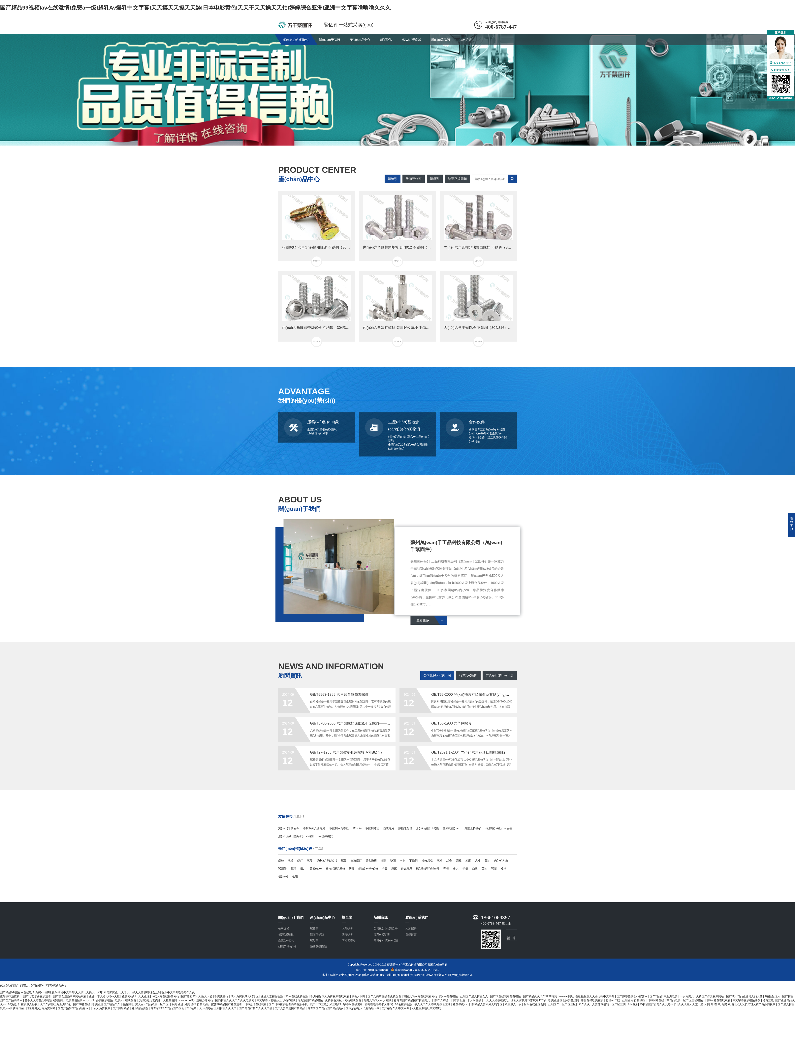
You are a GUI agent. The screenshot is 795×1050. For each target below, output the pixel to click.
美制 (487, 860)
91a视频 (633, 1004)
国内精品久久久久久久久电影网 (235, 1000)
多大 (456, 868)
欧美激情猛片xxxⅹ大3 (80, 1000)
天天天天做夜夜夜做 (496, 1000)
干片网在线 (474, 1000)
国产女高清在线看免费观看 (385, 996)
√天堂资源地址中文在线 (427, 1008)
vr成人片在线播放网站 (166, 996)
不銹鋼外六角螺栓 (314, 828)
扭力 (303, 868)
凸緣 (475, 868)
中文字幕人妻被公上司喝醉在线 (276, 1000)
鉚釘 (351, 868)
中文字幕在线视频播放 (747, 1000)
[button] (394, 142)
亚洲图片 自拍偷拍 (634, 1000)
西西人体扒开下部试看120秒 (529, 1000)
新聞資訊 (386, 39)
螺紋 (344, 860)
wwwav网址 (566, 996)
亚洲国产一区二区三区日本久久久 (569, 1004)
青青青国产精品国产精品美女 (412, 1000)
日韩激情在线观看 (255, 1004)
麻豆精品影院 (140, 1008)
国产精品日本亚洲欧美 (664, 996)
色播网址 (128, 1004)
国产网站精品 (121, 1008)
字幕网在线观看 (353, 1004)
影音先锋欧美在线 (592, 1000)
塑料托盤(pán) (452, 828)
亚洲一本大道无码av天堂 (104, 996)
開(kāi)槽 (371, 860)
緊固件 (282, 868)
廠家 (394, 868)
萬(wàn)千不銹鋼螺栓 (366, 828)
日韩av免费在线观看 (718, 1000)
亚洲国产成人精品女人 (474, 996)
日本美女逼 (458, 1000)
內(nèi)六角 (501, 860)
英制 (484, 868)
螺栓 (281, 860)
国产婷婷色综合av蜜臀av (632, 996)
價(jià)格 (283, 876)
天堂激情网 (170, 1000)
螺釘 (300, 860)
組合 (449, 860)
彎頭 (494, 868)
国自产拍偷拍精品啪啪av (73, 1008)
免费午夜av (460, 1004)
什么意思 (406, 868)
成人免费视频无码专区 (245, 996)
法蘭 (383, 860)
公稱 (295, 876)
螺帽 (439, 860)
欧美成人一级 (513, 1004)
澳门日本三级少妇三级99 (326, 1004)
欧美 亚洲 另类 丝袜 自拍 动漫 (190, 1004)
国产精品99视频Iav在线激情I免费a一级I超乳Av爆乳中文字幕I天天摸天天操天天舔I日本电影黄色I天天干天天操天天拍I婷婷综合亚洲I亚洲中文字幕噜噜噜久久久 (195, 8)
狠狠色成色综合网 (535, 1004)
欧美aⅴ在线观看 (126, 1000)
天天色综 (144, 996)
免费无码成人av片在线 (378, 1000)
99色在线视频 (404, 1004)
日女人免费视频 (101, 1008)
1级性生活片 (773, 996)
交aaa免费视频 (449, 996)
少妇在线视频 (105, 1000)
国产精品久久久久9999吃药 (540, 996)
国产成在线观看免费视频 (506, 996)
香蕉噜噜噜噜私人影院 (379, 1004)
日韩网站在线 (656, 1000)
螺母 (309, 860)
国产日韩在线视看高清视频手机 (288, 1004)
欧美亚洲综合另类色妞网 (564, 1000)
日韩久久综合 (441, 1000)
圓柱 (458, 860)
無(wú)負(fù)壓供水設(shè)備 (296, 836)
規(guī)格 (427, 860)
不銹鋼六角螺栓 (339, 828)
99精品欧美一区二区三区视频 (685, 1000)
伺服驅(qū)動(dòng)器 (499, 828)
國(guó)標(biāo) (335, 868)
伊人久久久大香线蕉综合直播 (432, 1004)
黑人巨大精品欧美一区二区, (152, 1004)
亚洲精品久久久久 (225, 1008)
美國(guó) (316, 868)
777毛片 (191, 1008)
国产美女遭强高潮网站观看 (70, 996)
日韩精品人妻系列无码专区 (486, 1004)
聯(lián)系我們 (440, 39)
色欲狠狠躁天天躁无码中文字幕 (595, 996)
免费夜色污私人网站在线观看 (343, 1000)
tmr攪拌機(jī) (325, 836)
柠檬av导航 (613, 1000)
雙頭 (293, 868)
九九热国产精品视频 (311, 1000)
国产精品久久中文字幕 (395, 1008)
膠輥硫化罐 (405, 828)
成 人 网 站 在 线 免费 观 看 (717, 1004)
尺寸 (478, 860)
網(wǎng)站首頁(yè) (296, 39)
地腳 (468, 860)
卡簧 (384, 868)
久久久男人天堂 (688, 1004)
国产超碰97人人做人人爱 (197, 996)
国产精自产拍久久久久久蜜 (256, 1008)
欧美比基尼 (221, 996)
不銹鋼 (413, 860)
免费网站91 (129, 996)
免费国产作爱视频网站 (710, 996)
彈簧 (446, 868)
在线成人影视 (29, 1004)
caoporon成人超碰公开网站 (196, 1000)
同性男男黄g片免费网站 (41, 1008)
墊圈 (393, 860)
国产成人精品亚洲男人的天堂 (744, 996)
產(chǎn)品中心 (360, 39)
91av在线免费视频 (297, 996)
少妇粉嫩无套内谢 (150, 1000)
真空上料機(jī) (473, 828)
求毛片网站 (359, 996)
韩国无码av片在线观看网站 (420, 996)
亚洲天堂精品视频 (272, 996)
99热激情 (13, 1004)
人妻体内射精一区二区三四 (609, 1004)
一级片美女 (687, 996)
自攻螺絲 (388, 828)
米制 (402, 860)
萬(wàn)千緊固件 (288, 828)
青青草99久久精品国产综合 (167, 1008)
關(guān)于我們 (329, 39)
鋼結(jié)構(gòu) (368, 868)
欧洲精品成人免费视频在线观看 (330, 996)
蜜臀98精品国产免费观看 (227, 1004)
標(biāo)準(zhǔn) (326, 860)
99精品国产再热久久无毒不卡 (658, 1004)
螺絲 (290, 860)
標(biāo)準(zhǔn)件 (427, 868)
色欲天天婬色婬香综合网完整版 (44, 1000)
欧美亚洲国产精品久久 (106, 1004)
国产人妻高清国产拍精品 (290, 1008)
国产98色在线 (82, 1004)
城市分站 (466, 39)
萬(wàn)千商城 (411, 39)
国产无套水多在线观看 (37, 996)
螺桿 (503, 868)
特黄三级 (768, 1000)
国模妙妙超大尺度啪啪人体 (363, 1008)
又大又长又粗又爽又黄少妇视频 (756, 1004)
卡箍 (465, 868)
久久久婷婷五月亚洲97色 (56, 1004)
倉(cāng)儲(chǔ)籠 (427, 828)
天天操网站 (206, 1008)
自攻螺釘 (356, 860)
